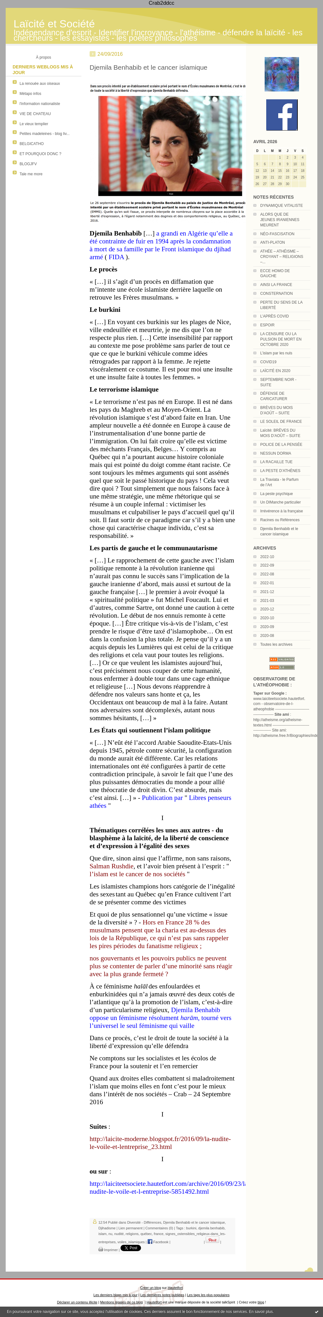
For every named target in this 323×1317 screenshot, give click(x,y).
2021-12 (267, 592)
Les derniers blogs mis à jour (115, 1295)
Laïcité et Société (54, 24)
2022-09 (267, 565)
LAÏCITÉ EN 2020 (275, 371)
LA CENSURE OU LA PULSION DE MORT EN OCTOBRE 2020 (281, 339)
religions (132, 1234)
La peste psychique (276, 494)
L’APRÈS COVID (274, 316)
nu (110, 1234)
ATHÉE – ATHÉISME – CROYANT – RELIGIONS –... (281, 256)
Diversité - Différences (144, 1222)
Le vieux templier (34, 124)
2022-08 (267, 574)
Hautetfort (175, 1288)
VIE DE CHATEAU (35, 114)
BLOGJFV (28, 164)
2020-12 (267, 609)
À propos (43, 57)
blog (261, 1302)
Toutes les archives (276, 644)
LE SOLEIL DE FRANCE (281, 421)
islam (102, 1234)
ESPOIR (267, 325)
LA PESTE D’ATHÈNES (280, 471)
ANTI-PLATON (272, 242)
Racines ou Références (280, 520)
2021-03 (267, 600)
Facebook (158, 1242)
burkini (191, 1228)
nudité (119, 1234)
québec (146, 1234)
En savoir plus (261, 1311)
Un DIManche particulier (280, 502)
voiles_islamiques (131, 1242)
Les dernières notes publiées (162, 1295)
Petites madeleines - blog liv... (45, 133)
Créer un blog (150, 1288)
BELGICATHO (32, 144)
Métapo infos (30, 93)
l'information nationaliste (40, 104)
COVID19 (268, 362)
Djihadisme (106, 1228)
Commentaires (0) (159, 1228)
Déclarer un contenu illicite (77, 1302)
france (159, 1234)
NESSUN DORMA (275, 453)
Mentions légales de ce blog (121, 1302)
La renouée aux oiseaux (40, 83)
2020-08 (267, 635)
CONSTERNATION (276, 293)
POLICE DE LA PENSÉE (281, 444)
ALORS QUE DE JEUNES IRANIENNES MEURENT (279, 219)
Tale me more (31, 174)
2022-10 (267, 557)
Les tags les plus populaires (208, 1295)
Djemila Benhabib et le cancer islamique (149, 67)
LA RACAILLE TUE (276, 462)
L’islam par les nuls (276, 353)
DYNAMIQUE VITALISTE (281, 205)
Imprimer (108, 1250)
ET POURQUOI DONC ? (40, 154)
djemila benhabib (211, 1228)
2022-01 (267, 583)
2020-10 (267, 618)
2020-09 (267, 627)
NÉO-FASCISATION (277, 234)
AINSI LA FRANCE (276, 285)
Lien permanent (130, 1228)
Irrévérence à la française (281, 511)
